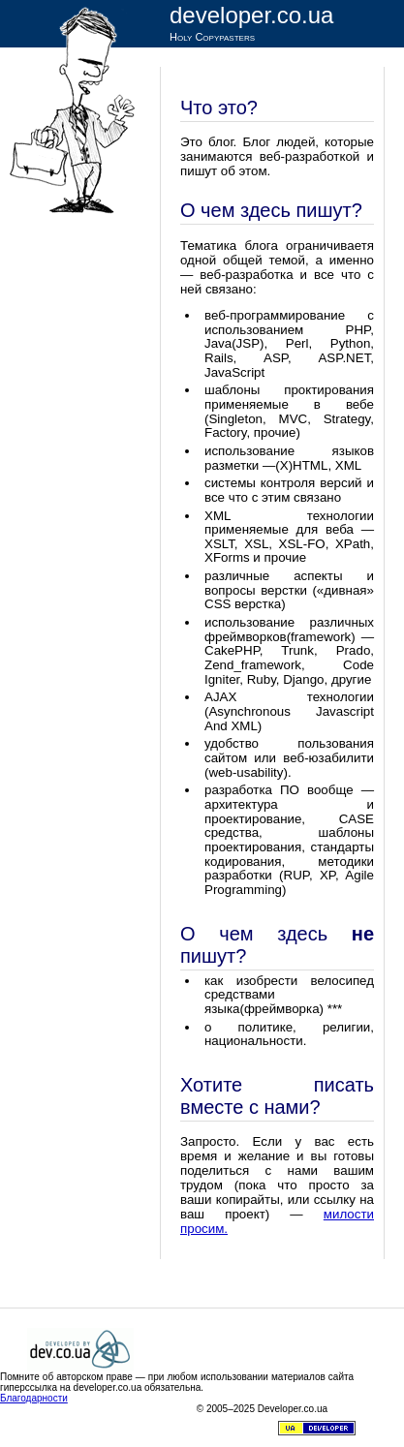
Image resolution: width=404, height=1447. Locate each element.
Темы (285, 63)
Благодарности (34, 1398)
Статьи (201, 63)
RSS (246, 85)
